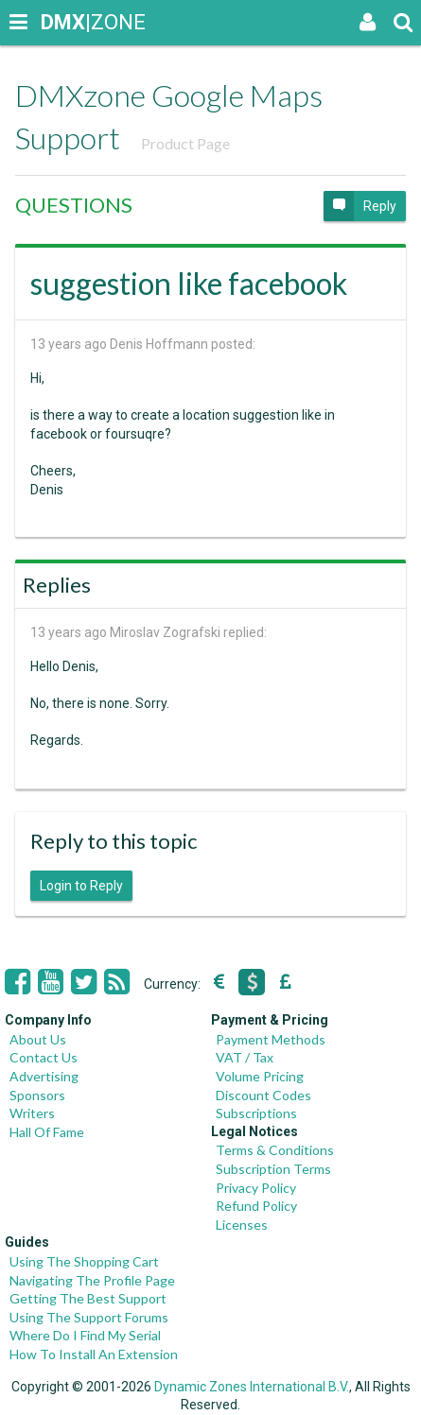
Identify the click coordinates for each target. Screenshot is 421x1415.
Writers (32, 1113)
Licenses (242, 1225)
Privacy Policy (256, 1188)
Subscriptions (256, 1113)
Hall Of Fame (46, 1132)
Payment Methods (270, 1039)
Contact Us (43, 1057)
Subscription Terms (273, 1169)
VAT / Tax (244, 1057)
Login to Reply (81, 885)
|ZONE (59, 22)
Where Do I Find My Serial (85, 1335)
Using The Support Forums (88, 1317)
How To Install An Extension (93, 1354)
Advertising (44, 1076)
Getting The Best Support (88, 1298)
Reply (360, 206)
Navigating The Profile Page (92, 1280)
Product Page (185, 143)
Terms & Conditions (275, 1150)
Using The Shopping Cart (84, 1261)
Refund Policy (256, 1206)
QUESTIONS (73, 204)
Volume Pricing (260, 1076)
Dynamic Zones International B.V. (251, 1386)
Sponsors (37, 1095)
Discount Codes (263, 1095)
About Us (37, 1039)
